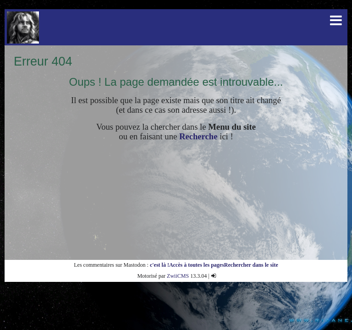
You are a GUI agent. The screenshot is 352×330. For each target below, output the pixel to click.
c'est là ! (159, 265)
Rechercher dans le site (251, 265)
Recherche (198, 136)
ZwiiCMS (178, 276)
